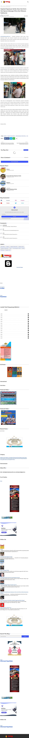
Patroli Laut (7, 459)
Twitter (11, 138)
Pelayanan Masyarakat (4, 248)
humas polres (2, 459)
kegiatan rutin (8, 250)
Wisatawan (2, 250)
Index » (1, 295)
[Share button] (16, 138)
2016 (15, 332)
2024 (15, 317)
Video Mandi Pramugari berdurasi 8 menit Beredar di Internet (10, 577)
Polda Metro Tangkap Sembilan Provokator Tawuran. (8, 584)
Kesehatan (3, 297)
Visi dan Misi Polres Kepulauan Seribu (13, 175)
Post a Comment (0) (14, 161)
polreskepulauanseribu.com (5, 36)
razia (4, 5)
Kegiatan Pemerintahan (11, 135)
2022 (15, 321)
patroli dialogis (20, 458)
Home (1, 5)
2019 (15, 327)
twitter (22, 203)
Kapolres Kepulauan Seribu (11, 189)
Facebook (7, 138)
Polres (11, 248)
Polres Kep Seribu (15, 458)
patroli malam (24, 457)
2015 (15, 334)
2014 (15, 336)
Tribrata (1, 549)
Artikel (2, 288)
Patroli (18, 457)
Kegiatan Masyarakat (14, 246)
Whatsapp (14, 138)
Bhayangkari (3, 246)
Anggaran (8, 182)
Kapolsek (5, 135)
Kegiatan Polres (21, 246)
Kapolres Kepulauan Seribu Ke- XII (5, 607)
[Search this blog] (11, 636)
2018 (15, 328)
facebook (8, 200)
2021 (15, 323)
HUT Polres (13, 459)
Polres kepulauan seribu (17, 248)
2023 (15, 319)
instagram (22, 200)
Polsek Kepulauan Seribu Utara (21, 135)
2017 (15, 330)
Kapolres (7, 246)
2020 (15, 325)
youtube (8, 203)
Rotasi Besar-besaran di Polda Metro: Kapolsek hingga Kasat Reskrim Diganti (12, 600)
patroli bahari (10, 458)
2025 (15, 315)
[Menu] (1, 2)
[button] (28, 2)
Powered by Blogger (11, 267)
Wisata (23, 248)
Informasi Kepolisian (6, 661)
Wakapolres (25, 458)
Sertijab (10, 459)
